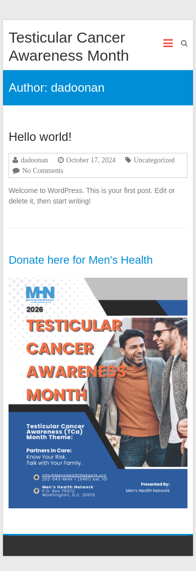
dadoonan (34, 159)
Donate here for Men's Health (81, 260)
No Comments (42, 170)
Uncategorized (154, 159)
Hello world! (40, 136)
